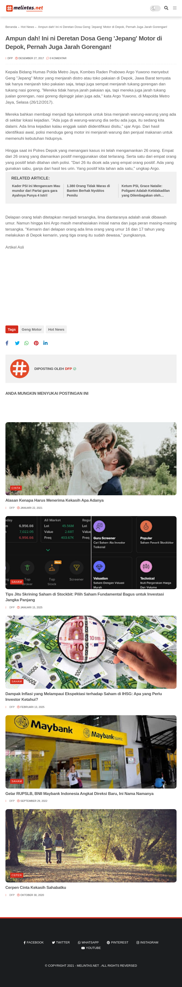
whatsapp (90, 941)
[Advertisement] (41, 284)
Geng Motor (32, 329)
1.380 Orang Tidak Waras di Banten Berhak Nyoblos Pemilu (88, 190)
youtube (93, 946)
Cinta (16, 486)
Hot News (27, 27)
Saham (17, 580)
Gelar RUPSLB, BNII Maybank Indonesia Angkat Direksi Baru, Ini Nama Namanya (79, 792)
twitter (63, 941)
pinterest (119, 941)
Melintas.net (88, 964)
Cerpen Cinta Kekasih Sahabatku (35, 886)
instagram (149, 941)
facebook (35, 941)
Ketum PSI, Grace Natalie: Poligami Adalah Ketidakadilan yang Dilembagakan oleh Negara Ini (146, 191)
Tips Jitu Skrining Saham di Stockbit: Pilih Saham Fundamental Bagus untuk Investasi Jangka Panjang (84, 596)
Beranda (11, 27)
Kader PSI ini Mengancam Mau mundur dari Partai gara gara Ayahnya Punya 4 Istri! (36, 190)
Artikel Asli (14, 247)
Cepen (17, 874)
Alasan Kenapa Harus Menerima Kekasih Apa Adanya (54, 499)
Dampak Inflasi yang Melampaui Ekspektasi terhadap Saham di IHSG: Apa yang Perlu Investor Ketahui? (83, 695)
